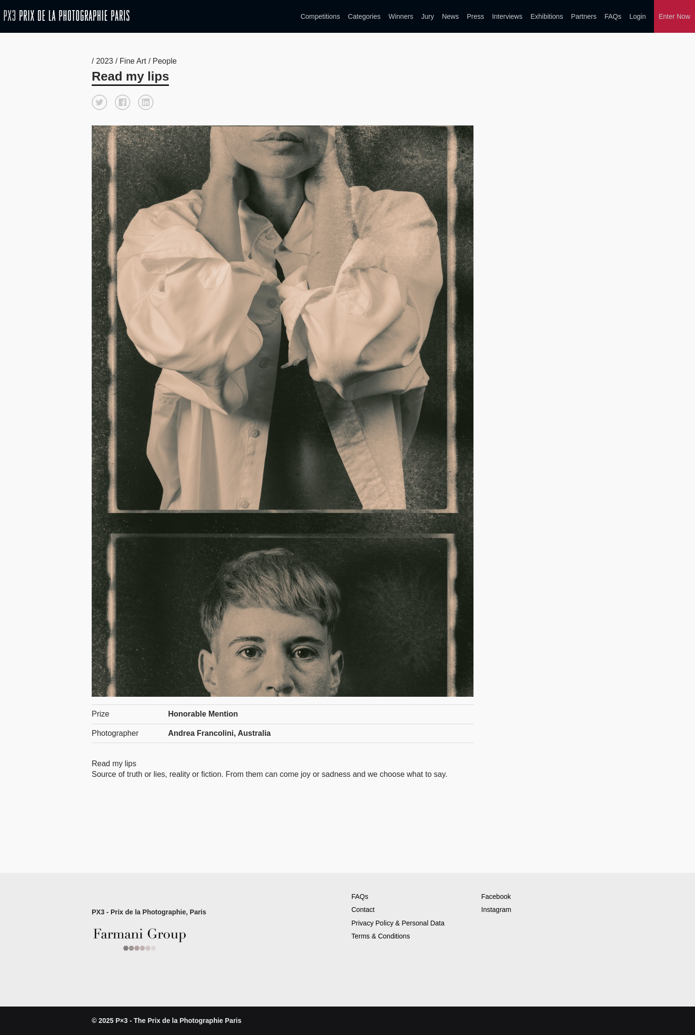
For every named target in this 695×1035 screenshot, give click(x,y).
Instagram (496, 909)
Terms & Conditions (380, 936)
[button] (99, 102)
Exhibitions (546, 16)
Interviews (507, 16)
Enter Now (674, 16)
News (450, 16)
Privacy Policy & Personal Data (398, 923)
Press (475, 16)
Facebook (496, 896)
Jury (427, 16)
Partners (584, 16)
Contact (363, 909)
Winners (401, 16)
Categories (364, 16)
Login (637, 16)
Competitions (320, 16)
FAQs (612, 16)
